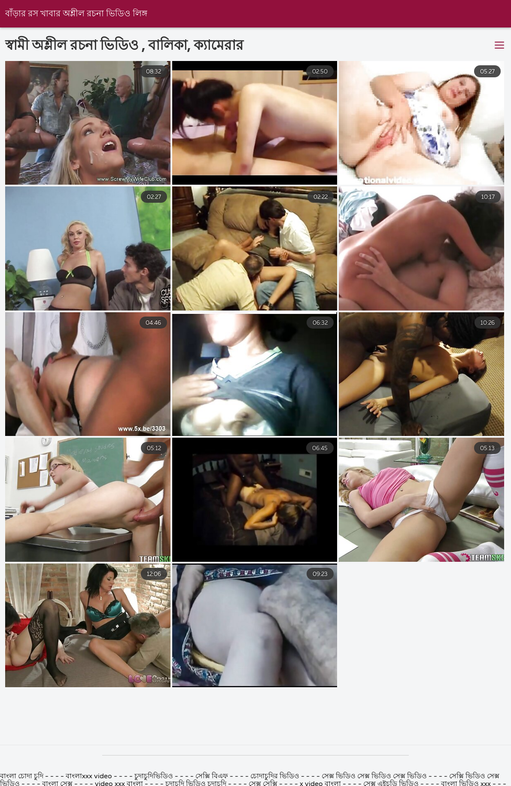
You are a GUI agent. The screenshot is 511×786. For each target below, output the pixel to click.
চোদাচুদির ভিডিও (275, 776)
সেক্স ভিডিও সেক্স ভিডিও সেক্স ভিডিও (375, 776)
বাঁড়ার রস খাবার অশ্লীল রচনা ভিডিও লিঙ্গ (76, 13)
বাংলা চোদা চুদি (22, 776)
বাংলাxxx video (89, 776)
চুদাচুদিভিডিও (153, 776)
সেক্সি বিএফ (211, 776)
